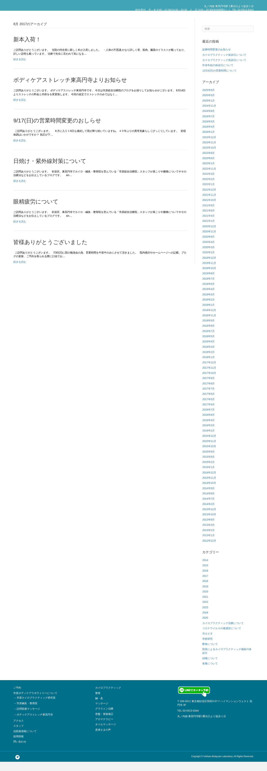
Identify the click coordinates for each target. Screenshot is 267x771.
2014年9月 (208, 497)
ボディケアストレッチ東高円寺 (35, 723)
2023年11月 (209, 151)
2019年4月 (208, 298)
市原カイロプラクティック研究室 (36, 706)
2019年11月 (209, 272)
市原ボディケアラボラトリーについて (150, 14)
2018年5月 (208, 345)
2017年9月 (208, 387)
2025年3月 (208, 104)
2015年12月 (209, 444)
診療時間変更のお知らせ (216, 58)
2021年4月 (208, 224)
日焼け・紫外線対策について (49, 170)
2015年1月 (208, 476)
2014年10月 (209, 492)
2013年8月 (208, 528)
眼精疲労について (35, 211)
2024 (205, 621)
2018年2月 (208, 361)
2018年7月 (208, 340)
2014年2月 (208, 513)
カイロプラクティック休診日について (224, 63)
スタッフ (193, 14)
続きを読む (19, 68)
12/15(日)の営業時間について (219, 79)
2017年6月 (208, 403)
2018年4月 (208, 350)
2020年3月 (208, 256)
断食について (210, 653)
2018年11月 (209, 324)
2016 (205, 579)
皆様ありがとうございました (50, 251)
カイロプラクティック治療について (223, 632)
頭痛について (210, 667)
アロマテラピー (104, 728)
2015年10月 (209, 455)
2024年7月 (208, 125)
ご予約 (122, 14)
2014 (205, 569)
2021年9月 (208, 214)
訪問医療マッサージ (28, 718)
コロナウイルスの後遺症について (221, 637)
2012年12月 (209, 549)
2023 (205, 616)
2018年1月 (208, 366)
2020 (205, 600)
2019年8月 (208, 282)
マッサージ (101, 712)
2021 (205, 606)
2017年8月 (208, 392)
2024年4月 (208, 135)
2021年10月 (209, 209)
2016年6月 (208, 424)
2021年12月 (209, 198)
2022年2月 (208, 188)
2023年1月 (208, 172)
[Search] (228, 38)
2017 (205, 585)
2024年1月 (208, 141)
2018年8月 (208, 334)
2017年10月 (209, 382)
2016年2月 (208, 439)
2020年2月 (208, 261)
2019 (205, 595)
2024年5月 (208, 130)
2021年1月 (208, 230)
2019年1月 (208, 314)
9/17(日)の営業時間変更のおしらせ (57, 130)
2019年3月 (208, 303)
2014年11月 (209, 486)
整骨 (97, 702)
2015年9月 (208, 460)
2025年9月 (208, 99)
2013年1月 (208, 544)
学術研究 (207, 647)
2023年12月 (209, 146)
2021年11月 (209, 204)
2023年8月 (208, 162)
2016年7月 (208, 418)
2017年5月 (208, 408)
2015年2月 (208, 471)
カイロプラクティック (108, 696)
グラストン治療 (104, 717)
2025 (205, 626)
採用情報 (232, 14)
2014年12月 (209, 481)
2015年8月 (208, 465)
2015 (205, 574)
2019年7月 (208, 287)
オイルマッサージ (105, 733)
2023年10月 (209, 156)
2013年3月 (208, 534)
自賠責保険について (212, 14)
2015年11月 (209, 450)
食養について (210, 672)
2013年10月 (209, 523)
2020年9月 (208, 245)
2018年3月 (208, 355)
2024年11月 (209, 115)
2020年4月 (208, 251)
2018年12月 (209, 319)
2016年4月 (208, 429)
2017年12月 (209, 371)
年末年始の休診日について (217, 74)
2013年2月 (208, 539)
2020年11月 (209, 240)
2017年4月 (208, 413)
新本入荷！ (27, 49)
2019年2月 (208, 308)
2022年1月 (208, 193)
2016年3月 (208, 434)
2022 (205, 611)
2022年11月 (209, 177)
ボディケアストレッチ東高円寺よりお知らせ (70, 89)
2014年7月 (208, 507)
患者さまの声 (103, 738)
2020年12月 (209, 235)
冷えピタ (207, 642)
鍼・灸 (99, 707)
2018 (205, 590)
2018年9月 (208, 329)
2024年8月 (208, 120)
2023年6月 (208, 167)
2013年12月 (209, 518)
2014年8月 (208, 502)
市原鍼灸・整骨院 (27, 712)
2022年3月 (208, 182)
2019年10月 (209, 277)
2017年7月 (208, 397)
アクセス (180, 14)
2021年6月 (208, 219)
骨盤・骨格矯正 (104, 723)
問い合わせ (245, 14)
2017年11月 (209, 376)
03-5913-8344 (191, 719)
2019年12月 (209, 266)
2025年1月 (208, 109)
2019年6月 (208, 293)
